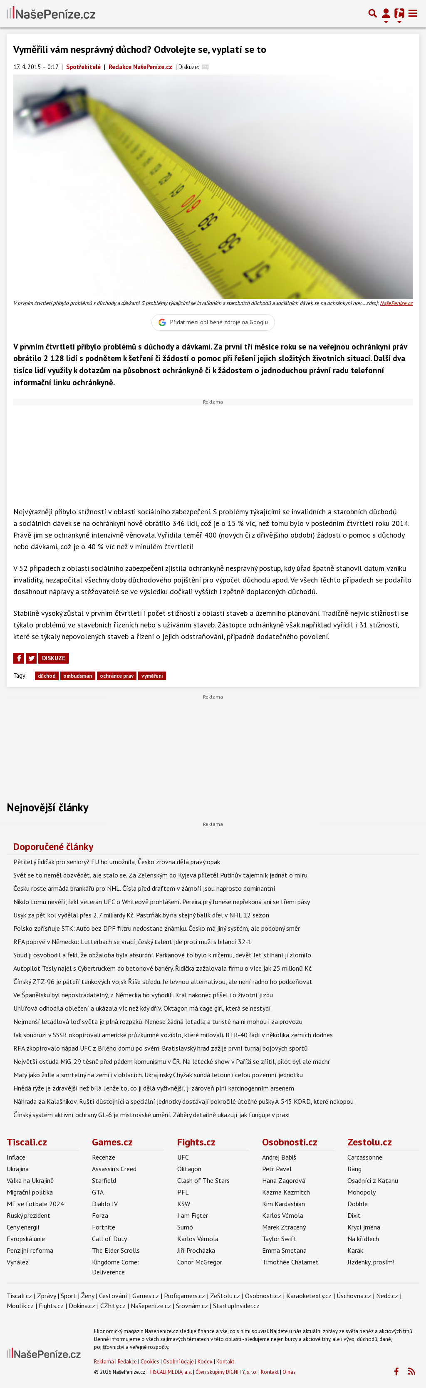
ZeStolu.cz (225, 1295)
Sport (68, 1295)
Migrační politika (30, 1192)
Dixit (354, 1215)
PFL (183, 1192)
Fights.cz (196, 1141)
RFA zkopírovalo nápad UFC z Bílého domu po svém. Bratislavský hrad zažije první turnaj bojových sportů (160, 1048)
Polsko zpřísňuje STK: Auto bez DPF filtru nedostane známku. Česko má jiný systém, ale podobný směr (156, 928)
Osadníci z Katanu (372, 1180)
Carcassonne (364, 1157)
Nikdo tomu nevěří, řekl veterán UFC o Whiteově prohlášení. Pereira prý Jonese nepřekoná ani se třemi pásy (161, 901)
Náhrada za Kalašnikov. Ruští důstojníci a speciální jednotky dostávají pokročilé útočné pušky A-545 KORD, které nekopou (183, 1101)
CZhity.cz (113, 1305)
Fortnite (103, 1227)
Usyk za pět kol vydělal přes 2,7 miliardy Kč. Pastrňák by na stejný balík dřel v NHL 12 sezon (141, 915)
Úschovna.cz (354, 1295)
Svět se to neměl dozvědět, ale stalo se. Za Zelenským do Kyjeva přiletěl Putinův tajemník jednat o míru (160, 875)
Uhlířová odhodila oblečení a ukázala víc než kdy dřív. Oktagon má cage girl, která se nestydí (142, 1008)
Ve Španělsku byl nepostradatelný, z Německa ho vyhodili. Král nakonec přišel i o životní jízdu (143, 995)
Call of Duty (109, 1238)
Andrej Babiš (279, 1157)
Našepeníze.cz (151, 1305)
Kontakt (225, 1361)
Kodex (206, 1361)
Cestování (113, 1295)
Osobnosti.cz (289, 1141)
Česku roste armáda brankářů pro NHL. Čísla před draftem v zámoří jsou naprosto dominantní (144, 888)
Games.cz (112, 1141)
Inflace (16, 1157)
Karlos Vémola (197, 1238)
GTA (98, 1192)
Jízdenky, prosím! (370, 1262)
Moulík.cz (20, 1305)
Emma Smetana (284, 1250)
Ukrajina (18, 1169)
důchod (46, 675)
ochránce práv (117, 675)
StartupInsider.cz (236, 1305)
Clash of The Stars (203, 1180)
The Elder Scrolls (116, 1250)
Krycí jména (363, 1227)
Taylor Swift (279, 1238)
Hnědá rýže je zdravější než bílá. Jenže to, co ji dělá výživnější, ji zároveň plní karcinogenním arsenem (153, 1088)
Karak (355, 1250)
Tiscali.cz (27, 1141)
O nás (289, 1372)
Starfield (104, 1180)
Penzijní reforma (30, 1250)
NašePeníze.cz (396, 303)
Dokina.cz (82, 1305)
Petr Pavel (277, 1169)
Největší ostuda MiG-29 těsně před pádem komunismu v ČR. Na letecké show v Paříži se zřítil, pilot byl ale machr (171, 1061)
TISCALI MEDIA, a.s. (170, 1372)
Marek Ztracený (284, 1227)
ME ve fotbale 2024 (35, 1204)
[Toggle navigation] (412, 13)
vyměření (152, 675)
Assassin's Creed (114, 1169)
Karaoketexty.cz (309, 1295)
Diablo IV (105, 1204)
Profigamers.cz (184, 1295)
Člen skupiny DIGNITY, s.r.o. (226, 1372)
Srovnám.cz (192, 1305)
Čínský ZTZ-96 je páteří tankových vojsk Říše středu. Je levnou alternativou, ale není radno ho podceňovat (162, 981)
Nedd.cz (387, 1295)
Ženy (87, 1295)
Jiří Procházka (196, 1250)
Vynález (18, 1262)
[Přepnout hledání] (372, 13)
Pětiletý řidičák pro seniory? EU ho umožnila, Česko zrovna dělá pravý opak (116, 862)
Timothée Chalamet (290, 1262)
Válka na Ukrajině (30, 1180)
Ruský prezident (28, 1215)
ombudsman (77, 675)
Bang (354, 1169)
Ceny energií (23, 1227)
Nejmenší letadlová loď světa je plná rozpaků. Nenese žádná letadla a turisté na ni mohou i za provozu (157, 1021)
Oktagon (189, 1169)
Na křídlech (363, 1238)
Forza (100, 1215)
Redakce (127, 1361)
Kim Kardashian (283, 1204)
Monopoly (361, 1192)
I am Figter (192, 1215)
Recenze (103, 1157)
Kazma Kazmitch (286, 1192)
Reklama (104, 1361)
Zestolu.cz (369, 1141)
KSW (183, 1204)
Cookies (150, 1361)
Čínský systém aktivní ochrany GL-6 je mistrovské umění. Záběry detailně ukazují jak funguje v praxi (151, 1114)
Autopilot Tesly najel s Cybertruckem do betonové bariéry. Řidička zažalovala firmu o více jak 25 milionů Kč (162, 968)
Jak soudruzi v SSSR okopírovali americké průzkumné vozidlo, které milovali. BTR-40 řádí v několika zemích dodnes (173, 1035)
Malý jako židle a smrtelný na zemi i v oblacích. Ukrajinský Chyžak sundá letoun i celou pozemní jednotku (158, 1075)
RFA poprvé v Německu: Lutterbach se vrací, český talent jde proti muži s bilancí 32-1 (132, 941)
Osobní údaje (178, 1361)
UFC (183, 1157)
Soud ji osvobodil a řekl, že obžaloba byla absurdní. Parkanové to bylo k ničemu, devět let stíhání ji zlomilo (162, 955)
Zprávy (46, 1295)
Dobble (357, 1204)
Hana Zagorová (283, 1180)
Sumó (185, 1227)
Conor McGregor (199, 1262)
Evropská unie (26, 1238)
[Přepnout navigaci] (386, 13)
